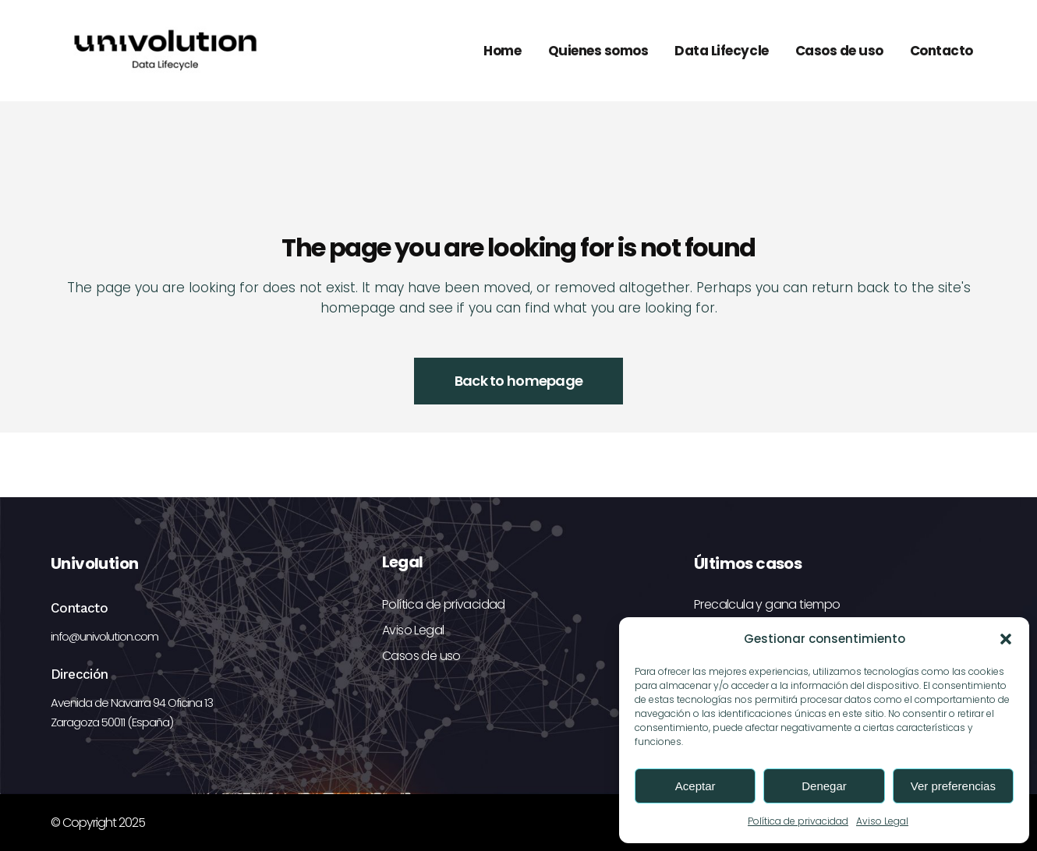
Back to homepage (518, 380)
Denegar (824, 786)
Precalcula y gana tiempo (767, 604)
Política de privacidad (798, 821)
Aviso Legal (882, 821)
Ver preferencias (953, 786)
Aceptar (695, 786)
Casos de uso (421, 656)
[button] (1006, 639)
